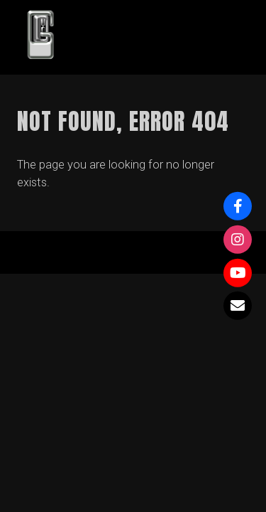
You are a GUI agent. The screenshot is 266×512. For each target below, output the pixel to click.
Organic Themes (157, 259)
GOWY (113, 37)
